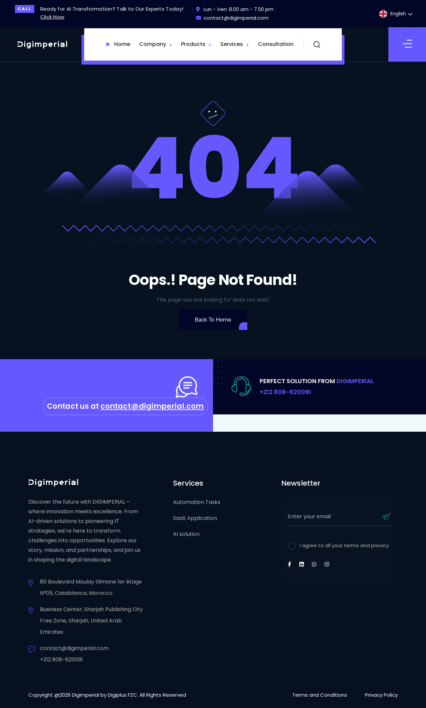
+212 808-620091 (285, 392)
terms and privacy (365, 545)
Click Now (52, 16)
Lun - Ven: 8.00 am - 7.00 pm (235, 9)
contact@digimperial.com (232, 17)
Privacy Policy (381, 694)
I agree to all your (344, 545)
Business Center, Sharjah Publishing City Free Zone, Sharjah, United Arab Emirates (91, 620)
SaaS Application (195, 518)
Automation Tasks (196, 502)
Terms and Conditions (319, 694)
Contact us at (125, 406)
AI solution (186, 534)
